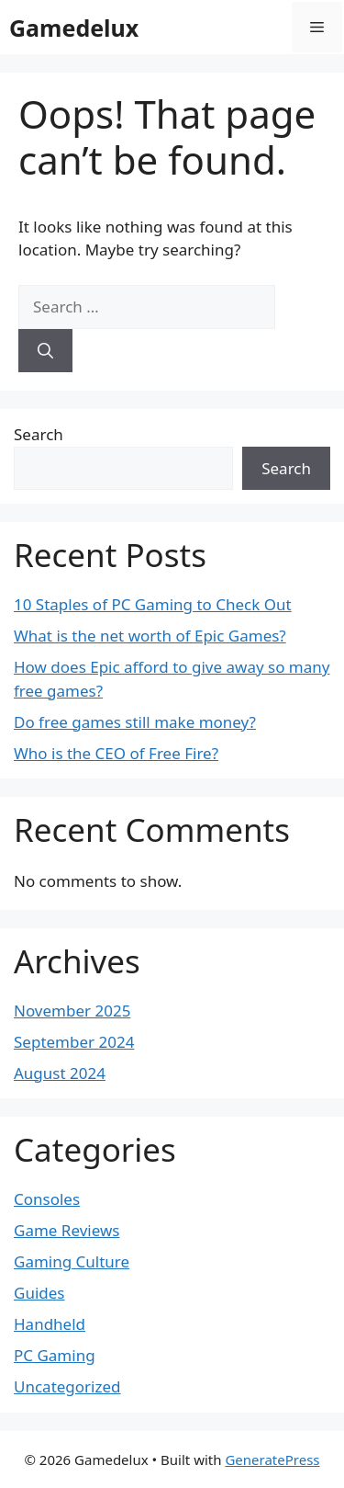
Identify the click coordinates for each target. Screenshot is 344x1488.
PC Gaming (54, 1355)
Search (38, 434)
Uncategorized (67, 1386)
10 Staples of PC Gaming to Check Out (153, 604)
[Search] (45, 351)
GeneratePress (272, 1459)
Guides (39, 1292)
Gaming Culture (71, 1261)
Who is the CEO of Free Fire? (116, 753)
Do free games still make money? (135, 722)
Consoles (47, 1199)
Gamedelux (74, 27)
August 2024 (59, 1073)
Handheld (49, 1324)
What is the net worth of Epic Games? (150, 635)
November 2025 (72, 1010)
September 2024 (74, 1041)
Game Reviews (66, 1230)
